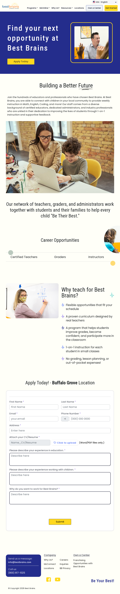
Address (15, 425)
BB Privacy (65, 568)
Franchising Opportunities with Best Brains (83, 563)
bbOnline (44, 8)
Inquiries (64, 564)
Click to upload (64, 442)
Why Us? (55, 8)
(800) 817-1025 (16, 572)
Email (13, 413)
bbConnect (50, 564)
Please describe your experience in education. (37, 450)
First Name (16, 401)
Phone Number (71, 413)
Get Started (111, 8)
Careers (64, 559)
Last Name (68, 401)
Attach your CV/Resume (24, 437)
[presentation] (27, 511)
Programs (31, 8)
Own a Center (94, 8)
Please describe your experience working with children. (42, 469)
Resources (66, 8)
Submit (60, 521)
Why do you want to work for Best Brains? (34, 489)
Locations (79, 8)
